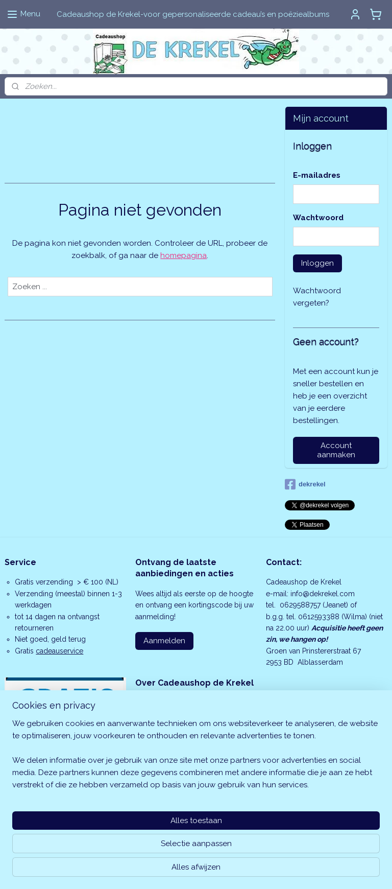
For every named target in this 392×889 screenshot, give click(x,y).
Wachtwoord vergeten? (317, 297)
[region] (128, 827)
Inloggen (317, 263)
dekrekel (305, 484)
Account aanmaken (336, 450)
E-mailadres (316, 175)
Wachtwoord (318, 217)
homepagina (183, 255)
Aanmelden (164, 640)
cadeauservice (59, 651)
